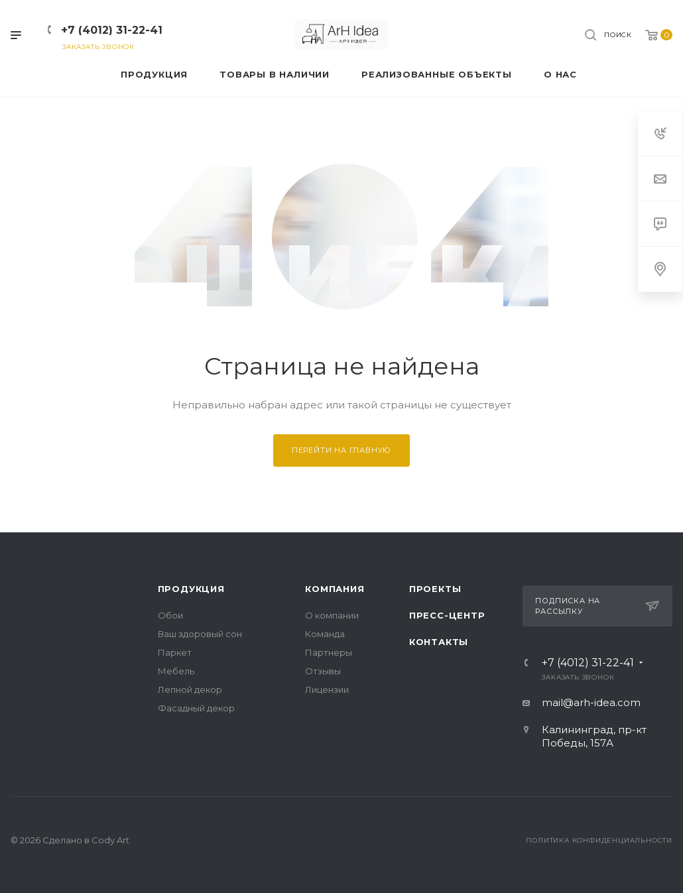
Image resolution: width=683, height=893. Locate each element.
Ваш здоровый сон (200, 633)
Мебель (176, 671)
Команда (325, 633)
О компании (332, 615)
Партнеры (328, 652)
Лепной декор (190, 689)
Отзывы (323, 671)
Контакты (438, 641)
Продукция (191, 588)
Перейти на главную (341, 450)
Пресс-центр (447, 615)
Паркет (175, 652)
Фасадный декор (196, 708)
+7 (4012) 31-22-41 (111, 30)
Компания (334, 588)
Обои (170, 615)
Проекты (435, 588)
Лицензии (327, 689)
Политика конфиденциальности (599, 840)
